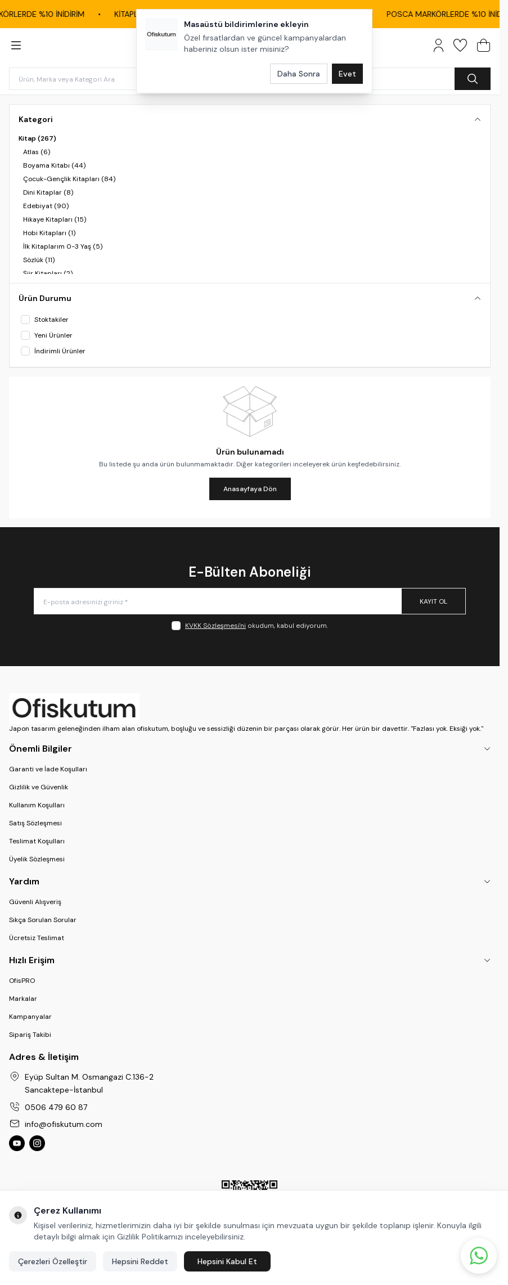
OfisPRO (22, 980)
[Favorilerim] (460, 45)
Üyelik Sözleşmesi (37, 859)
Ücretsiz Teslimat (36, 937)
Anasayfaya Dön (250, 488)
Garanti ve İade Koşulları (48, 769)
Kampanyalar (30, 1016)
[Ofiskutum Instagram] (37, 1143)
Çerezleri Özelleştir (52, 1261)
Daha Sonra (298, 74)
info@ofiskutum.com (63, 1124)
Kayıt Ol (433, 601)
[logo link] (250, 708)
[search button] (473, 79)
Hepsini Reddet (140, 1261)
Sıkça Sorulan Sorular (43, 919)
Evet (347, 74)
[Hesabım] (438, 45)
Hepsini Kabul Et (227, 1261)
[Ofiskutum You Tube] (17, 1143)
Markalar (23, 998)
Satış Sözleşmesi (35, 823)
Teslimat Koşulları (37, 841)
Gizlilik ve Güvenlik (38, 787)
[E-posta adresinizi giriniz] (249, 601)
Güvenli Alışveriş (35, 901)
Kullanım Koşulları (37, 805)
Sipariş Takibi (30, 1034)
